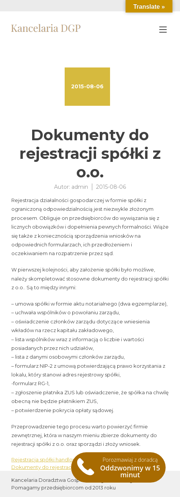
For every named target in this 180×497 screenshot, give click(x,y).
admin (79, 186)
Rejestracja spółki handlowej (46, 459)
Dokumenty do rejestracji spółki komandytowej (69, 467)
